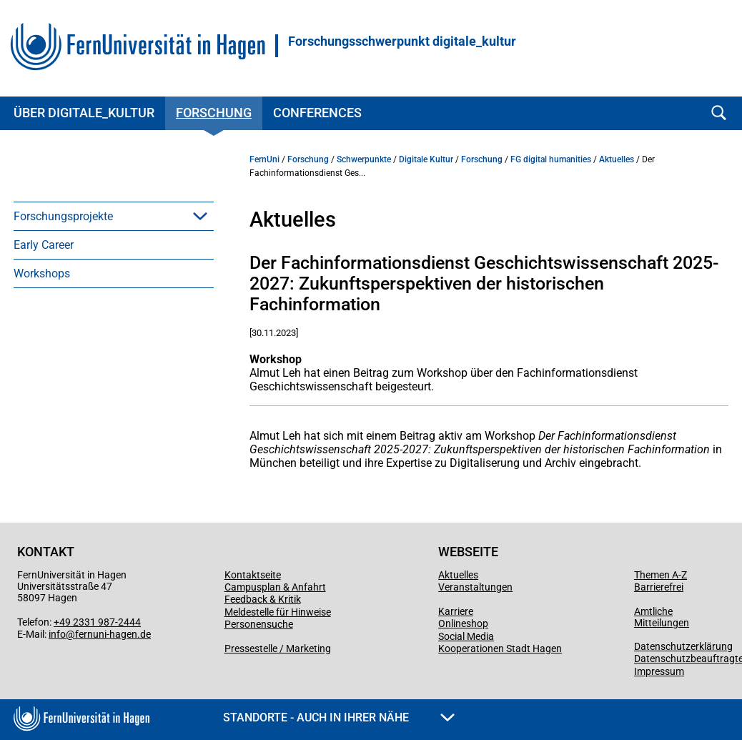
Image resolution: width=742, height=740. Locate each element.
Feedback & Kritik (262, 599)
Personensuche (258, 624)
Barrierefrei (658, 587)
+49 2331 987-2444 (97, 622)
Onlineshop (463, 623)
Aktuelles (616, 159)
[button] (200, 216)
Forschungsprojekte (63, 216)
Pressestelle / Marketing (277, 648)
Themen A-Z (660, 575)
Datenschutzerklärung (683, 646)
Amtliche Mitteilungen (661, 617)
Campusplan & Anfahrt (275, 587)
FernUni (264, 159)
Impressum (659, 671)
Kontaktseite (252, 575)
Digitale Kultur (426, 159)
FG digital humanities (550, 159)
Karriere (455, 611)
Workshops (42, 273)
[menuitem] (114, 216)
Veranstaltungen (475, 587)
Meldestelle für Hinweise (277, 612)
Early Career (44, 245)
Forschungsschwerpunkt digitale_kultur (402, 41)
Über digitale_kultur (84, 112)
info (57, 634)
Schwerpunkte (364, 159)
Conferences (317, 112)
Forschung (214, 112)
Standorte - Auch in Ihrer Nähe (339, 717)
